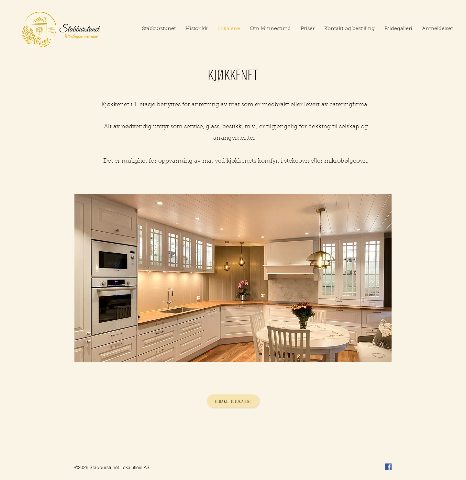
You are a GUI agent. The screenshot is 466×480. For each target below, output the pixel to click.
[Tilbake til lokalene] (233, 400)
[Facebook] (388, 466)
